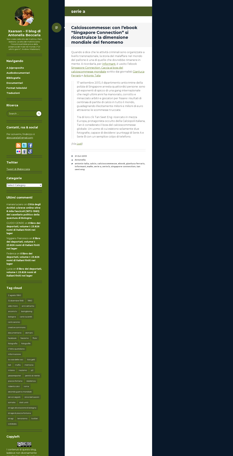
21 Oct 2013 (81, 156)
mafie (90, 166)
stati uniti (23, 402)
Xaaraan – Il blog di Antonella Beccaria (24, 33)
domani (29, 332)
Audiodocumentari (18, 72)
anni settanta (28, 306)
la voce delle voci (15, 359)
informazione (14, 354)
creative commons (16, 327)
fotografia (12, 343)
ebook (121, 163)
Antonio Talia (92, 75)
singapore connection (123, 166)
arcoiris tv (12, 311)
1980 (30, 300)
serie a (97, 166)
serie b (106, 166)
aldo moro (13, 306)
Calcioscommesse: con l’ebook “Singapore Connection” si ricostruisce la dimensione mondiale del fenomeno (104, 35)
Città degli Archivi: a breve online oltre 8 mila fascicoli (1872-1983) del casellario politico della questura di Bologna (23, 211)
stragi (10, 418)
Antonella (80, 160)
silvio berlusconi (32, 397)
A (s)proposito (15, 67)
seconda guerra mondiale (20, 391)
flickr (35, 338)
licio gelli (31, 359)
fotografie (25, 343)
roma (26, 386)
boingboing (26, 311)
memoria (29, 365)
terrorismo (22, 418)
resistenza (31, 381)
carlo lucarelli (26, 316)
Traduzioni (13, 93)
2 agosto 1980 (14, 295)
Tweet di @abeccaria (18, 169)
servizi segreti (14, 397)
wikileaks (12, 424)
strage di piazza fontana (19, 413)
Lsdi (79, 143)
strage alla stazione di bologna (22, 407)
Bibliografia (13, 77)
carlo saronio (14, 322)
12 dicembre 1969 (16, 300)
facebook (12, 338)
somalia (11, 402)
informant (80, 166)
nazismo (23, 370)
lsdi (9, 365)
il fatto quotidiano (16, 349)
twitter (34, 418)
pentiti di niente (32, 375)
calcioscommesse (107, 163)
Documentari (14, 82)
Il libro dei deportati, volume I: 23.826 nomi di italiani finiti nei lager (24, 272)
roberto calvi (14, 386)
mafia (18, 365)
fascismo (25, 338)
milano (11, 370)
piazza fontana (15, 381)
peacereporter (14, 375)
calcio (93, 163)
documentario (14, 332)
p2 (32, 370)
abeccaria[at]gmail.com (19, 137)
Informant (109, 63)
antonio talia (82, 163)
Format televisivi (16, 88)
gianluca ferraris (135, 163)
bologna (12, 316)
